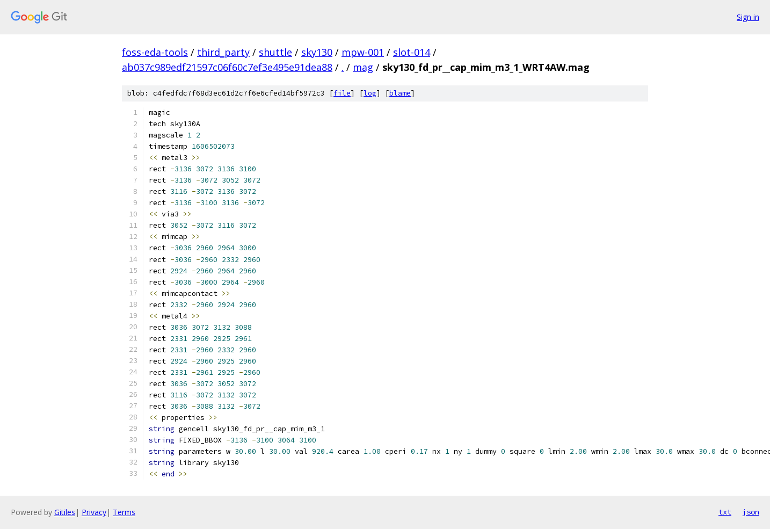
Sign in (748, 17)
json (750, 512)
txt (724, 512)
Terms (124, 512)
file (342, 93)
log (370, 93)
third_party (223, 52)
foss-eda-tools (155, 52)
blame (400, 93)
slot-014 (411, 52)
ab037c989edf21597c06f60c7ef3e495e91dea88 (227, 67)
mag (363, 67)
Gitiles (64, 512)
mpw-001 (363, 52)
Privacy (94, 512)
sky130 (316, 52)
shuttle (275, 52)
